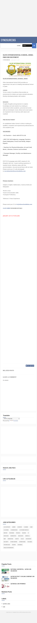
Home (3, 45)
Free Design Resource (25, 612)
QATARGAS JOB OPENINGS (18, 584)
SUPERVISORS (22, 541)
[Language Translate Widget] (11, 418)
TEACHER (29, 541)
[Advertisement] (18, 18)
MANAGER (6, 535)
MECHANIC (20, 535)
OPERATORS (10, 538)
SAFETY (17, 538)
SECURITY (6, 541)
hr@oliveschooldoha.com (24, 204)
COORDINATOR (14, 530)
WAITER (14, 544)
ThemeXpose (15, 612)
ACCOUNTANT (7, 527)
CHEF (31, 527)
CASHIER (26, 527)
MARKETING (13, 535)
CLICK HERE (6, 208)
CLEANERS (6, 530)
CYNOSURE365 (8, 40)
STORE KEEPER (13, 541)
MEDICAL (27, 535)
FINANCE (18, 532)
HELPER (24, 532)
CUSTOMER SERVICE (24, 530)
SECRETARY (28, 538)
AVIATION (19, 527)
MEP (5, 538)
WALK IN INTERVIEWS (8, 547)
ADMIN (13, 527)
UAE (4, 607)
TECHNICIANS (7, 544)
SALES (22, 538)
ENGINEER (11, 532)
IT (28, 532)
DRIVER (5, 532)
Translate (14, 420)
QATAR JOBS (6, 604)
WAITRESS (20, 544)
